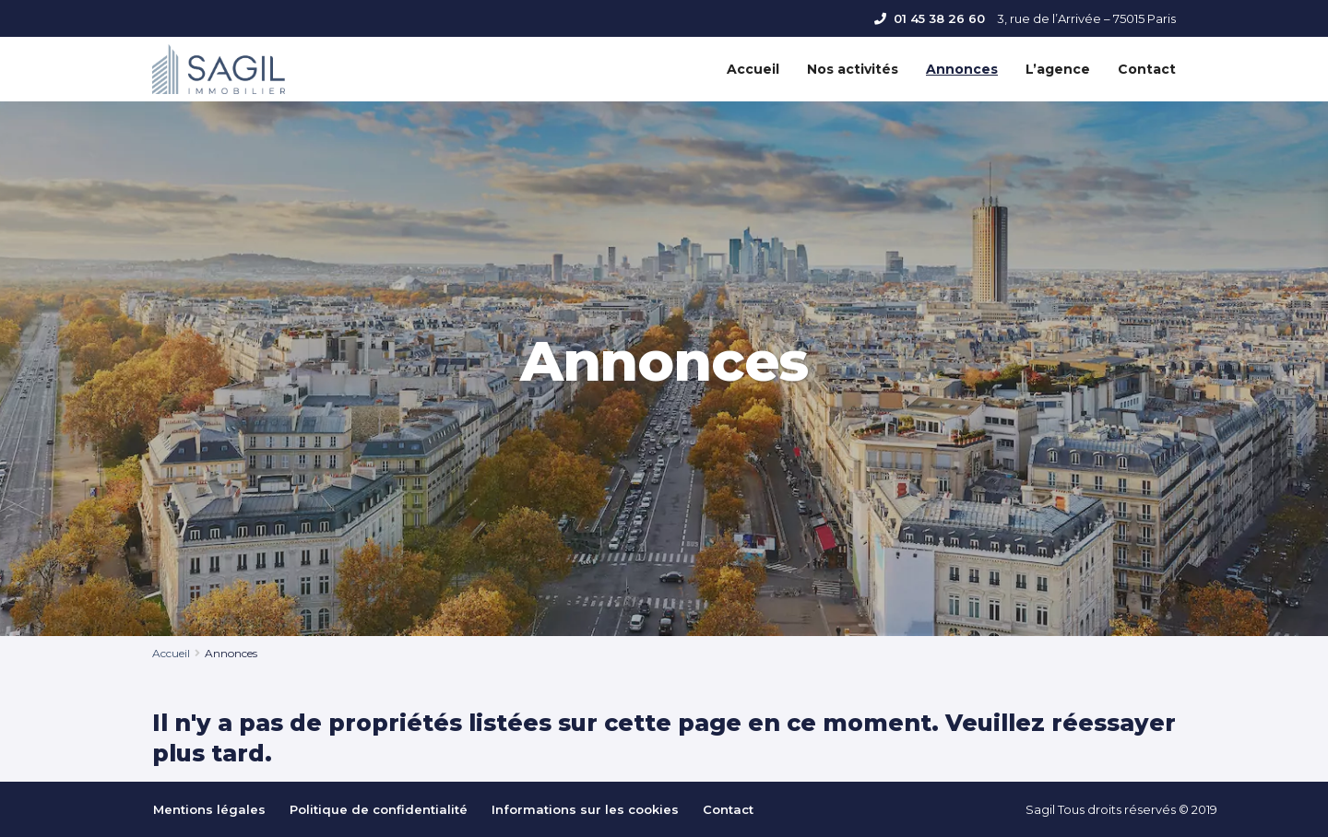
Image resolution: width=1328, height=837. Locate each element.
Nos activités (852, 69)
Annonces (962, 69)
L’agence (1058, 69)
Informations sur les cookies (585, 809)
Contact (1147, 69)
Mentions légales (209, 809)
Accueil (753, 69)
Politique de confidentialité (379, 809)
